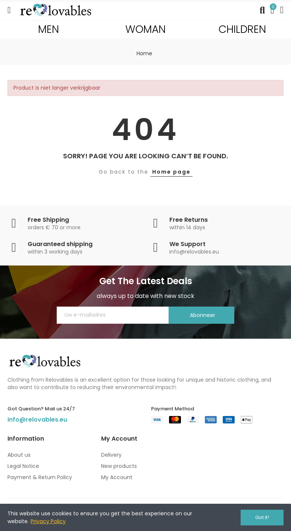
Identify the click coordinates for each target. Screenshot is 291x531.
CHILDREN (242, 29)
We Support (187, 244)
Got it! (262, 517)
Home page (171, 172)
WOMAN (145, 29)
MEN (48, 29)
